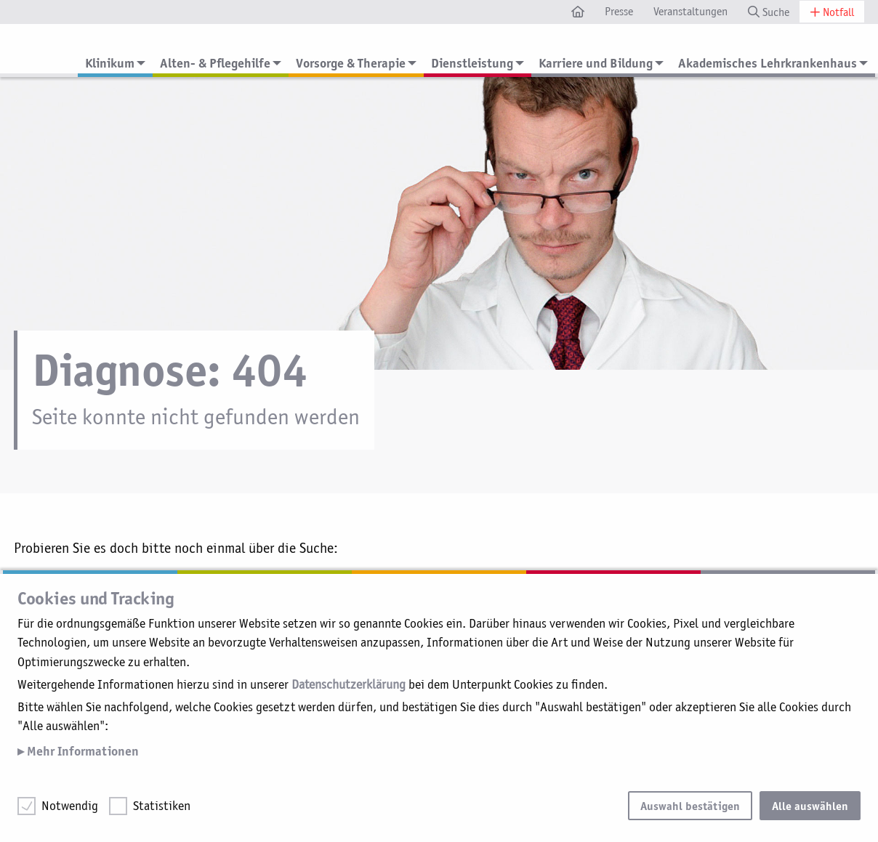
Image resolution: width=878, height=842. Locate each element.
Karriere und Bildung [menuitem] (596, 62)
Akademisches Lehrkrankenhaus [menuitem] (767, 62)
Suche (768, 12)
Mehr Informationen (81, 750)
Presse (619, 11)
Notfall (832, 12)
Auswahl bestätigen (690, 805)
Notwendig (69, 805)
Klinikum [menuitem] (109, 62)
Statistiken (161, 805)
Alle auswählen (810, 805)
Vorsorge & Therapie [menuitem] (351, 62)
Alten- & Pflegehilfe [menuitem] (215, 62)
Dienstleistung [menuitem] (472, 62)
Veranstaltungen (690, 11)
